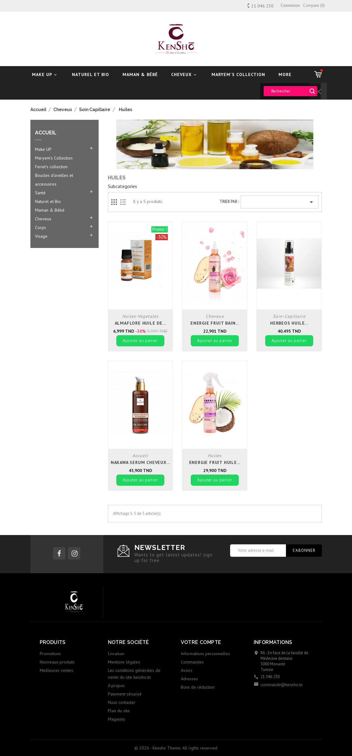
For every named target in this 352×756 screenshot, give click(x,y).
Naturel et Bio (90, 74)
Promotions (50, 653)
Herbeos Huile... (289, 323)
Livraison (116, 653)
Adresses (189, 679)
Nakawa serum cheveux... (140, 462)
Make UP (45, 74)
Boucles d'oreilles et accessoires (54, 180)
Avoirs (186, 670)
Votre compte (201, 642)
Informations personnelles (205, 653)
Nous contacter (122, 702)
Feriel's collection (51, 166)
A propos (116, 685)
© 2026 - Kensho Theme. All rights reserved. (176, 748)
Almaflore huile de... (140, 323)
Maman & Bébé (140, 74)
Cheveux (184, 74)
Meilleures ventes (56, 670)
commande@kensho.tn (282, 684)
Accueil (45, 133)
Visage (41, 236)
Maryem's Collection (238, 74)
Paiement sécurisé (125, 694)
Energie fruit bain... (214, 323)
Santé (40, 193)
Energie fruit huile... (215, 462)
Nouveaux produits (57, 662)
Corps (40, 227)
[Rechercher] (290, 91)
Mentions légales (124, 662)
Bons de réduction (198, 687)
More (285, 74)
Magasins (116, 719)
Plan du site (119, 710)
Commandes (192, 662)
